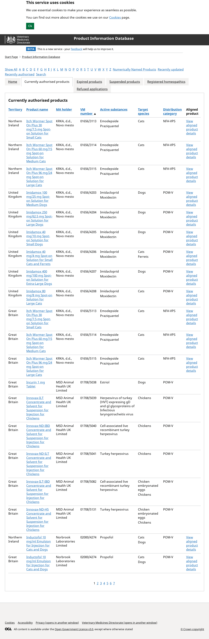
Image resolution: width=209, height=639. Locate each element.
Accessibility (25, 622)
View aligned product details (192, 127)
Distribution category (172, 111)
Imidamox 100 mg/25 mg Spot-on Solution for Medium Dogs (38, 198)
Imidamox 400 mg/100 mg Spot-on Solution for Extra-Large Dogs (39, 277)
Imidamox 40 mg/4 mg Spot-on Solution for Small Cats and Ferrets (39, 258)
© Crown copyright (192, 629)
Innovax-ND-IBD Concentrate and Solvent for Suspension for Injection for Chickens (38, 436)
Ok (30, 26)
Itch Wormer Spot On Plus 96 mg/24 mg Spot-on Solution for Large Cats (39, 177)
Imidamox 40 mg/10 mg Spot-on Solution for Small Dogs (38, 238)
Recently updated (171, 69)
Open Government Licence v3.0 (74, 629)
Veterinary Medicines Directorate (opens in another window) (119, 622)
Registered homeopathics (166, 82)
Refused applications (92, 89)
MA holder (64, 109)
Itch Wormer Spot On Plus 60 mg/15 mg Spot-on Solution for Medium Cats (39, 153)
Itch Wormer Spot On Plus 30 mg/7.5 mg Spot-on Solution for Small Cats (39, 129)
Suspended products (124, 82)
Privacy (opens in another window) (57, 622)
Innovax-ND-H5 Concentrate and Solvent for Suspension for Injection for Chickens (38, 519)
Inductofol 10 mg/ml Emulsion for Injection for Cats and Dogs (38, 543)
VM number (86, 111)
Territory (15, 109)
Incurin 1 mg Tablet (35, 384)
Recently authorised (19, 74)
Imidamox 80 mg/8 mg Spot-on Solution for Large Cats (39, 297)
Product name (37, 109)
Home (12, 82)
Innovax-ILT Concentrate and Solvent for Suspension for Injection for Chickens (38, 408)
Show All (11, 69)
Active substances (113, 109)
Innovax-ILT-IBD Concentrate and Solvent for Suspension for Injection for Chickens (38, 491)
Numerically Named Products (134, 69)
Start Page (11, 57)
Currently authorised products (46, 82)
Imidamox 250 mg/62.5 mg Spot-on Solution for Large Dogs (39, 218)
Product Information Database (104, 38)
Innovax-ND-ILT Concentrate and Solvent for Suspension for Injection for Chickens (38, 464)
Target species (143, 111)
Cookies (115, 17)
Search (41, 74)
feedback (76, 49)
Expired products (89, 82)
